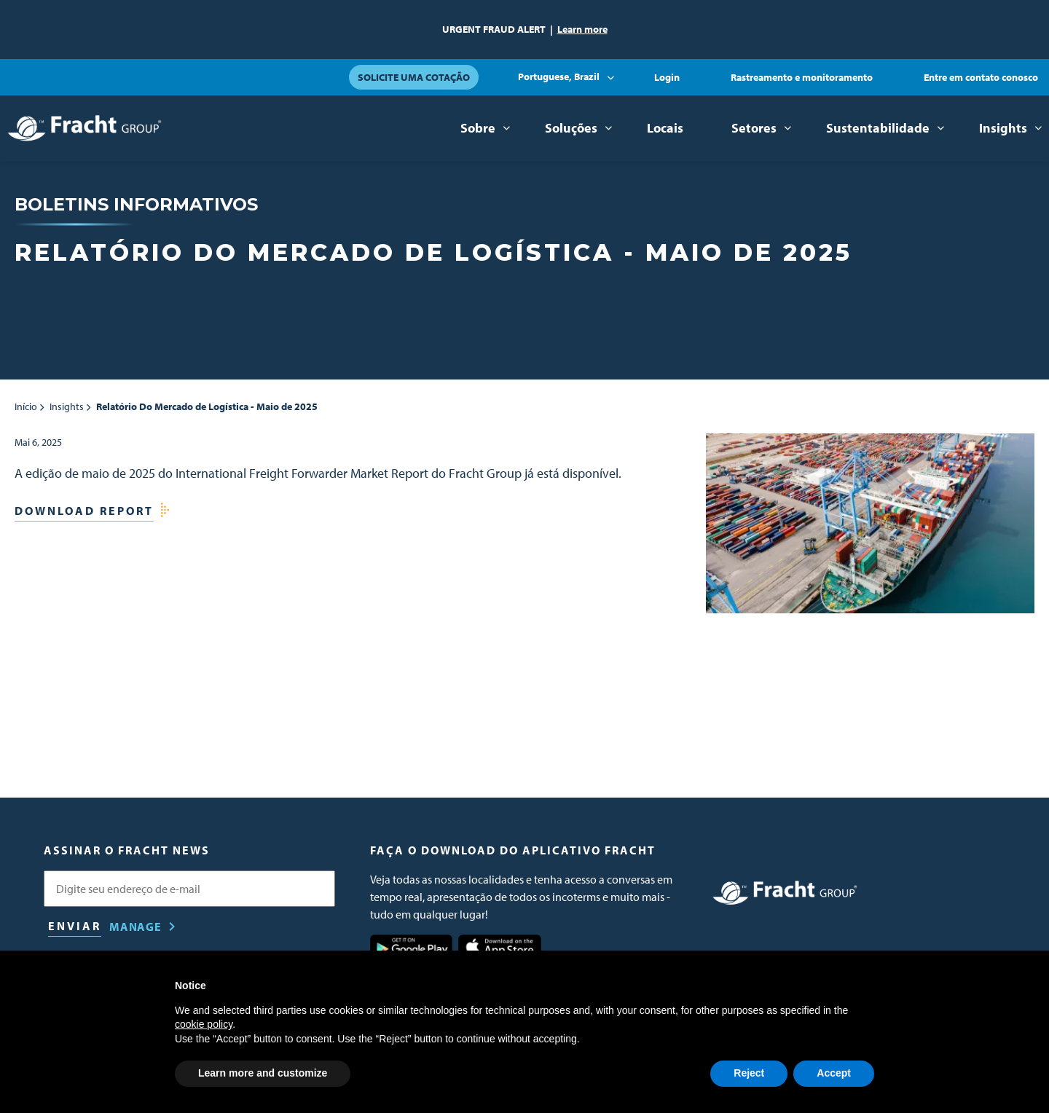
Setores (754, 127)
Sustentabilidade (878, 127)
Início (26, 406)
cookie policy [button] (203, 1024)
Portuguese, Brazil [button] (559, 76)
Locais (665, 127)
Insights (1003, 127)
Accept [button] (834, 1073)
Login (667, 77)
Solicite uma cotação (414, 77)
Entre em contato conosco (981, 77)
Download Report (84, 510)
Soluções (571, 127)
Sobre (477, 127)
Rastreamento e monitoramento (802, 77)
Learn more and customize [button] (262, 1073)
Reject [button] (749, 1073)
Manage (135, 926)
